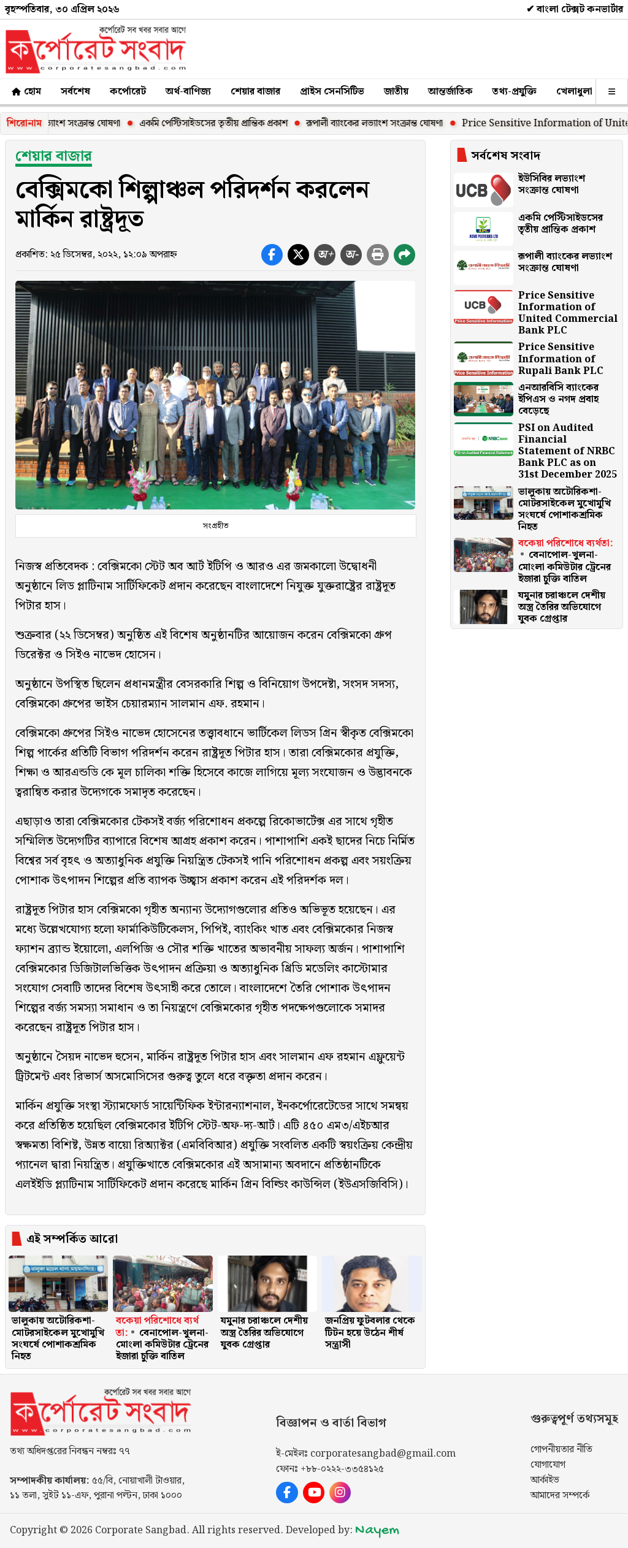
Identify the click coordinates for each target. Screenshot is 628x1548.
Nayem (377, 1530)
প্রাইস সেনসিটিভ (332, 91)
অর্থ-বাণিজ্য (188, 91)
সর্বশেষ (75, 91)
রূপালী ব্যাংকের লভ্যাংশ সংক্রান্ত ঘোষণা (382, 123)
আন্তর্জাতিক (450, 91)
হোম (25, 91)
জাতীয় (396, 91)
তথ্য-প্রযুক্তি (514, 91)
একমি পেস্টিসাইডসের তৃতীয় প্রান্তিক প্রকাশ (221, 123)
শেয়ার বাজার (255, 91)
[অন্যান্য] (612, 91)
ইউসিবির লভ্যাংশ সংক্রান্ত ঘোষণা (70, 123)
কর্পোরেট (128, 91)
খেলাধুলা (574, 91)
